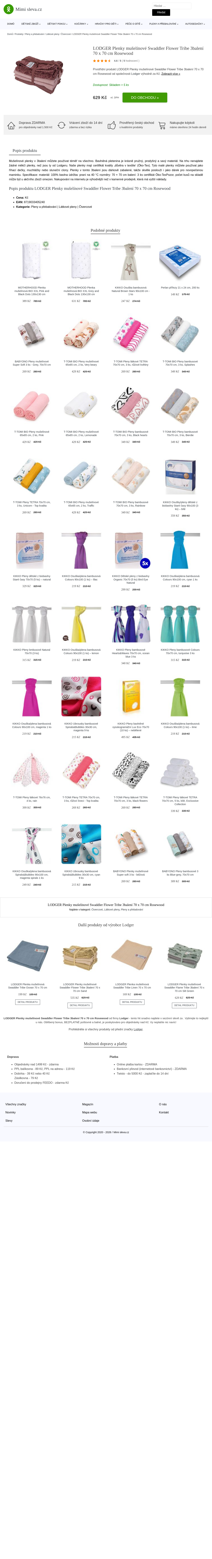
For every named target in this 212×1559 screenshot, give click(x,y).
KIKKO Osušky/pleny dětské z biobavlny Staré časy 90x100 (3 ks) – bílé (180, 505)
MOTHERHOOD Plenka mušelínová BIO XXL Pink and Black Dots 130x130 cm (31, 291)
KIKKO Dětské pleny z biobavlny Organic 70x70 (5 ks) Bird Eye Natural (130, 579)
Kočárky (80, 23)
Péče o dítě (132, 23)
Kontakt (164, 1112)
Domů (10, 23)
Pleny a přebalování (162, 23)
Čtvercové (66, 34)
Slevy (8, 1120)
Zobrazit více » (170, 73)
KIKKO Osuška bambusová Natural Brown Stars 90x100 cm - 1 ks (131, 291)
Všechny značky (15, 1104)
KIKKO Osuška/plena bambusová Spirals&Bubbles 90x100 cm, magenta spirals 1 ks (32, 874)
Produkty (19, 34)
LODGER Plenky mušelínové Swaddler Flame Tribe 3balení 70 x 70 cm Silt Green (184, 987)
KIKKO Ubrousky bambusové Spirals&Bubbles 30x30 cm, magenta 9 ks (81, 727)
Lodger (135, 73)
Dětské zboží (29, 23)
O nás (163, 1104)
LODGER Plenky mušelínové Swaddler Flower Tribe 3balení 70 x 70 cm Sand (80, 987)
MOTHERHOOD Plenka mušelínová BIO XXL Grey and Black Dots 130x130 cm (81, 291)
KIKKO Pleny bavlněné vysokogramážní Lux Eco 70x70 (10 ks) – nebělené (130, 727)
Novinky (10, 1112)
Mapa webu (89, 1112)
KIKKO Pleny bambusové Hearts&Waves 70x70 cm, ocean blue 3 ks (130, 653)
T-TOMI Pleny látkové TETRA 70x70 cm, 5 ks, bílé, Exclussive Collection (180, 800)
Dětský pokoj (56, 23)
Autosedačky (194, 23)
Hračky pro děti (105, 23)
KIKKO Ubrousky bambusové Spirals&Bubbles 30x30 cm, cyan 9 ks (81, 874)
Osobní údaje (90, 1120)
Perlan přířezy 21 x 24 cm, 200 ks (180, 287)
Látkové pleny (52, 34)
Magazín (87, 1104)
